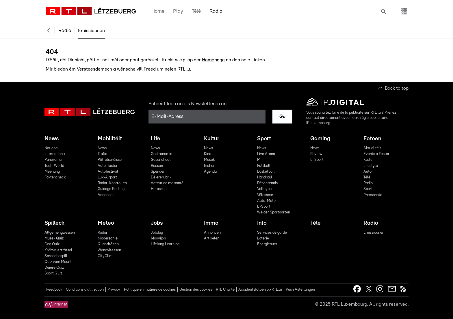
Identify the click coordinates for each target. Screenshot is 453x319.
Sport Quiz (53, 273)
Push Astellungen (300, 290)
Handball (264, 177)
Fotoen (372, 138)
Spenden (158, 172)
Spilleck (54, 223)
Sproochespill (55, 256)
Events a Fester (376, 154)
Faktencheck (55, 177)
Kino (207, 154)
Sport (264, 138)
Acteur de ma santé (167, 183)
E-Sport (263, 207)
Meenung (52, 172)
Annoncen (106, 195)
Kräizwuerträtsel (58, 250)
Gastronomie (161, 154)
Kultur (211, 138)
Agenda (210, 172)
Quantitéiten (108, 244)
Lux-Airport (107, 177)
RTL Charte (225, 290)
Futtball (263, 166)
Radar (102, 233)
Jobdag (157, 233)
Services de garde (272, 233)
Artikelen (211, 238)
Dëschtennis (267, 183)
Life (155, 138)
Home (157, 11)
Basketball (266, 172)
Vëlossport (266, 195)
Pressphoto (372, 195)
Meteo (106, 223)
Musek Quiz (54, 238)
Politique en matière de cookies (150, 290)
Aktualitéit (372, 148)
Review (316, 154)
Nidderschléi (108, 238)
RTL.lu (183, 69)
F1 (259, 160)
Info (262, 223)
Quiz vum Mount (58, 262)
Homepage (213, 60)
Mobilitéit (110, 138)
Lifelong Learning (165, 244)
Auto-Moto (266, 201)
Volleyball (265, 189)
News (51, 138)
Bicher (209, 166)
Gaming (320, 138)
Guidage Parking (111, 189)
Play (178, 11)
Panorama (53, 160)
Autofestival (108, 172)
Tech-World (54, 166)
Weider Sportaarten (273, 212)
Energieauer (267, 244)
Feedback (54, 290)
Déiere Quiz (54, 268)
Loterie (263, 238)
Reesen (157, 166)
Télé (196, 11)
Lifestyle (370, 166)
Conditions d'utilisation (85, 290)
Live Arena (266, 154)
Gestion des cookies (195, 290)
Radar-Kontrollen (112, 183)
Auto (367, 172)
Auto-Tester (108, 166)
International (55, 154)
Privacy (113, 290)
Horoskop (158, 189)
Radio (215, 11)
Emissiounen (91, 30)
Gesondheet (161, 160)
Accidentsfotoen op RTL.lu (260, 290)
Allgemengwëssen (59, 233)
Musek (209, 160)
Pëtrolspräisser (110, 160)
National (51, 148)
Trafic (102, 154)
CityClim (105, 256)
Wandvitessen (109, 250)
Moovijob (158, 238)
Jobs (157, 223)
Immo (211, 223)
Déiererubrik (161, 177)
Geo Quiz (52, 244)
